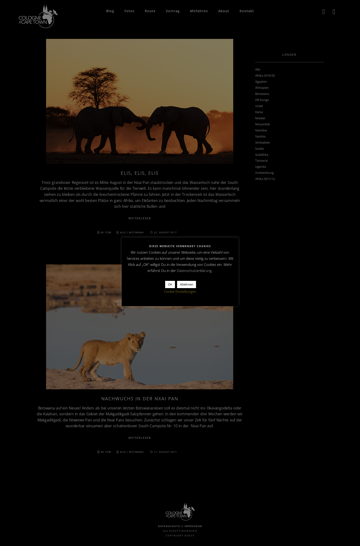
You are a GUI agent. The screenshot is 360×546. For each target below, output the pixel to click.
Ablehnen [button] (186, 284)
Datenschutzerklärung (194, 270)
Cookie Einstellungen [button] (180, 291)
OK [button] (170, 284)
